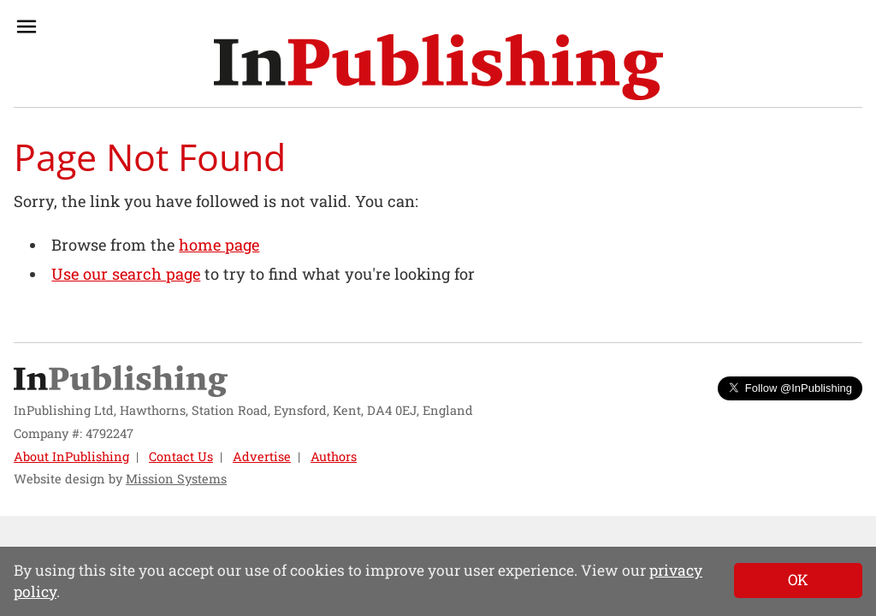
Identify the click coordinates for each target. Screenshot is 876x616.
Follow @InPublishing (790, 388)
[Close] (798, 580)
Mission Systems (176, 479)
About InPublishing (71, 456)
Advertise (262, 456)
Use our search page (125, 274)
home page (219, 244)
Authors (334, 456)
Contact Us (181, 456)
